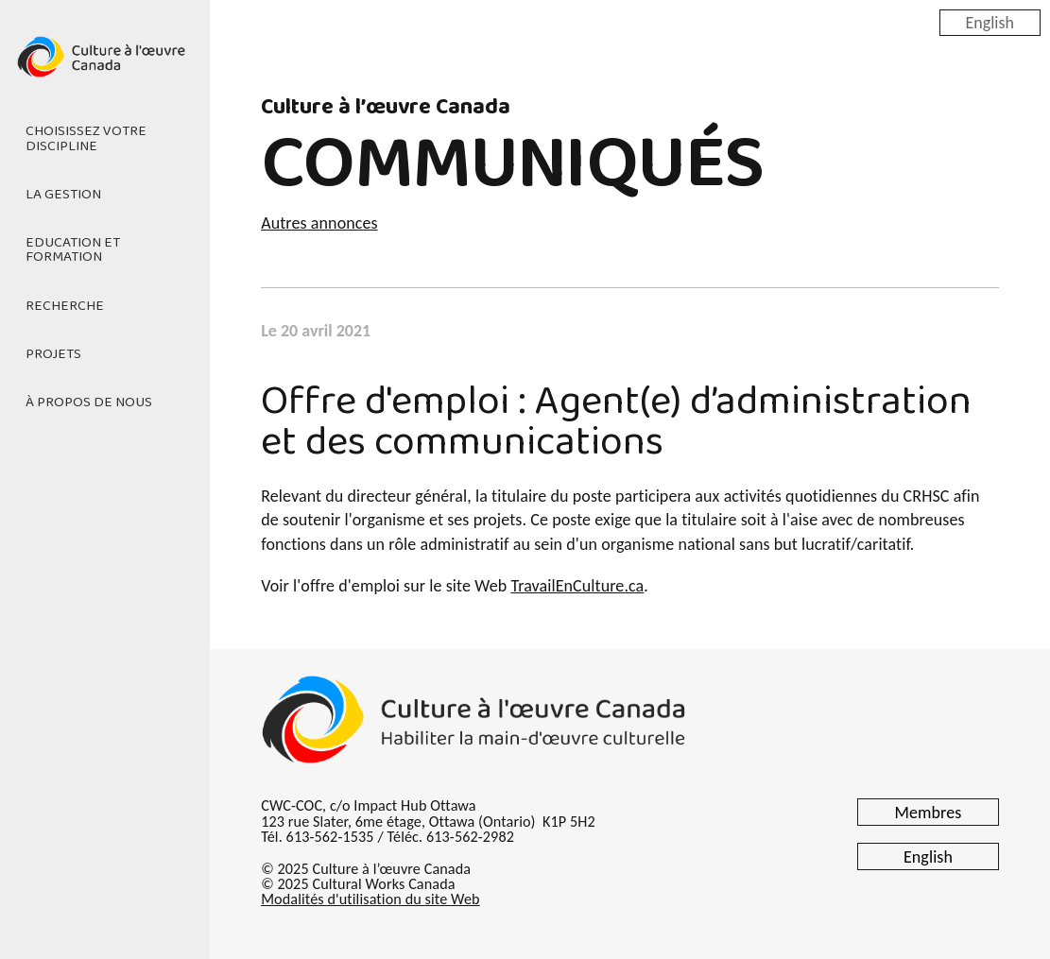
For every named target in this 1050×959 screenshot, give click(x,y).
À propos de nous (89, 402)
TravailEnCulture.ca (577, 585)
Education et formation (73, 249)
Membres (928, 812)
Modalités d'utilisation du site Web (370, 899)
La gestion (63, 194)
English (990, 21)
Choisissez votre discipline (86, 138)
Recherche (65, 306)
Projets (53, 354)
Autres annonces (319, 223)
